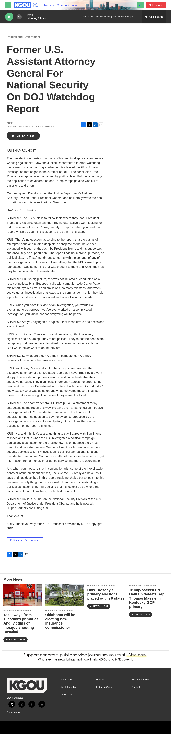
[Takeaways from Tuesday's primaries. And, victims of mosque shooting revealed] (22, 595)
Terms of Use (67, 679)
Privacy (100, 679)
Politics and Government (23, 37)
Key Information (69, 687)
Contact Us (137, 687)
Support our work (141, 679)
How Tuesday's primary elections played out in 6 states (106, 594)
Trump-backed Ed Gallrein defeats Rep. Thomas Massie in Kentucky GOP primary (147, 598)
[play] (9, 17)
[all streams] (154, 16)
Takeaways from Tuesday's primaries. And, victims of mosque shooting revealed (21, 623)
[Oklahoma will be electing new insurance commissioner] (64, 595)
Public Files (67, 694)
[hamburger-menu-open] (8, 5)
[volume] (19, 17)
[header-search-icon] (140, 5)
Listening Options (105, 687)
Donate (157, 5)
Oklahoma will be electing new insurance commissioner (60, 621)
